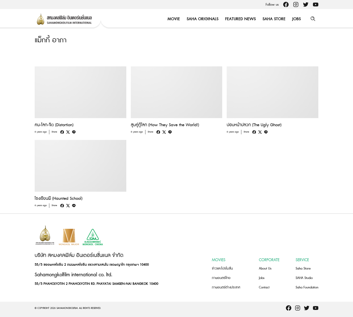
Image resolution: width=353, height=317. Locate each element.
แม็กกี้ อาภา (50, 40)
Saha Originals (202, 19)
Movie (173, 19)
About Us (265, 268)
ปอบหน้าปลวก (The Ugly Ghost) (254, 125)
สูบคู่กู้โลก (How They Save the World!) (165, 125)
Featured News (240, 19)
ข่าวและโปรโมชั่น (222, 268)
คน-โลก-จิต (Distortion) (54, 125)
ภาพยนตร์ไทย (221, 277)
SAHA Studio (304, 277)
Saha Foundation (307, 287)
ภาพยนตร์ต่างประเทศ (226, 287)
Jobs (296, 19)
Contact (264, 287)
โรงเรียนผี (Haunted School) (58, 198)
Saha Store (273, 19)
